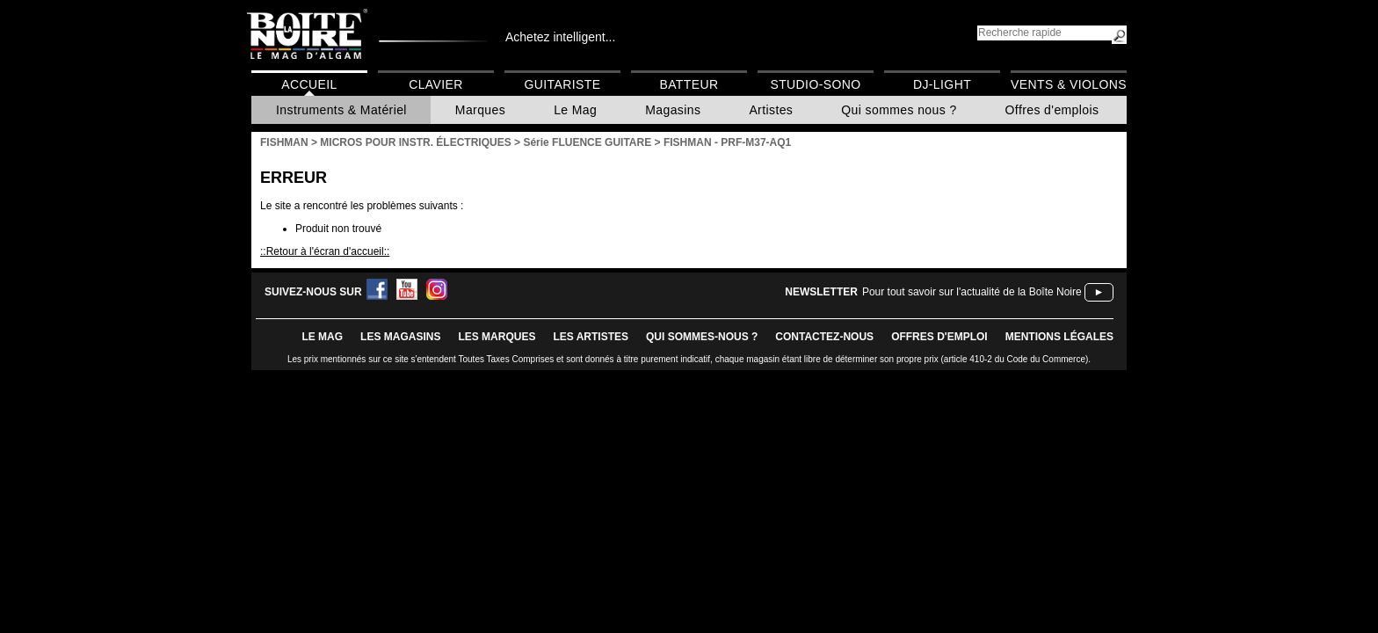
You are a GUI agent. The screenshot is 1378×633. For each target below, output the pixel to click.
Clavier (436, 84)
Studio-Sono (815, 84)
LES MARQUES (496, 337)
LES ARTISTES (590, 337)
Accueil (309, 84)
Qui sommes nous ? (898, 110)
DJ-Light (942, 84)
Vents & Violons (1069, 84)
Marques (480, 110)
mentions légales (1059, 337)
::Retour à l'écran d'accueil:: (324, 251)
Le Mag (575, 110)
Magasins (672, 110)
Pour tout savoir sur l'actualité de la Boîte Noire (972, 292)
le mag (322, 337)
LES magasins (400, 337)
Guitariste (563, 84)
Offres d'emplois (1052, 110)
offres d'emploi (939, 337)
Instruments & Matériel (341, 110)
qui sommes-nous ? (702, 337)
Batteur (688, 84)
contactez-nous (824, 337)
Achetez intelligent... (560, 37)
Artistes (771, 110)
